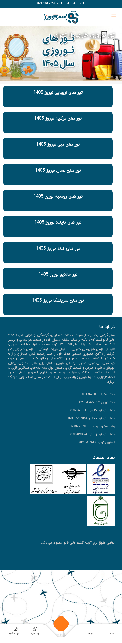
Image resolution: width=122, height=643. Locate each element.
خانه (112, 633)
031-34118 (72, 3)
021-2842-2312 (47, 3)
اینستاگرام (14, 631)
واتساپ (35, 631)
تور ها (90, 633)
